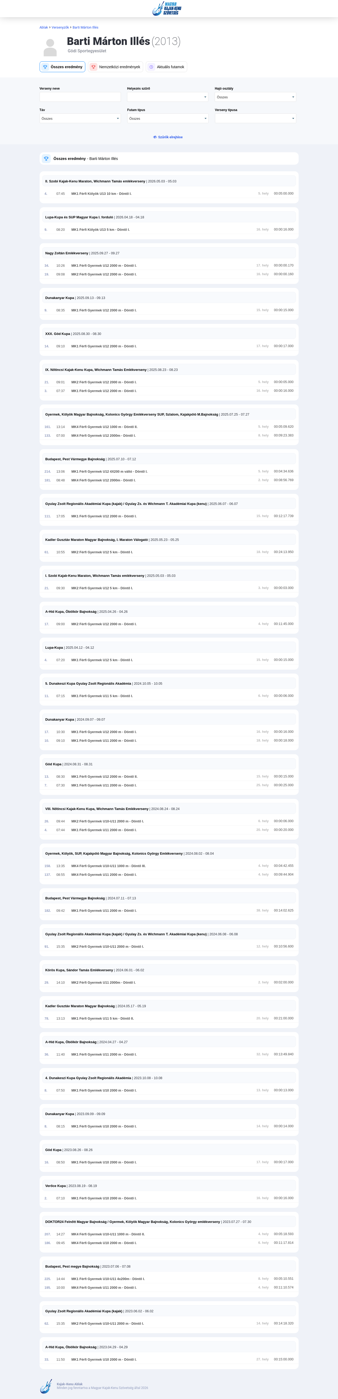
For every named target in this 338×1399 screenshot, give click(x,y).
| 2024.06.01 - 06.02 (128, 970)
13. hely (262, 1090)
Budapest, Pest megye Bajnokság (72, 1266)
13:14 (61, 427)
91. (47, 947)
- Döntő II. (129, 427)
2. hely (263, 480)
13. (47, 777)
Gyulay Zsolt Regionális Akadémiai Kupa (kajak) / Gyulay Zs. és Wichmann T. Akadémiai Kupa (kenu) (126, 504)
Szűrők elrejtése (170, 137)
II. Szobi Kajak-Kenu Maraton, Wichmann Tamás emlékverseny (95, 181)
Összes (222, 97)
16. (47, 1162)
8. (46, 1090)
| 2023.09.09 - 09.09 (89, 1114)
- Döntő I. (124, 194)
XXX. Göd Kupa (57, 334)
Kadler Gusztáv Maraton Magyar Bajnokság (80, 1006)
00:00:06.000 (284, 696)
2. (46, 1198)
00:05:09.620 (284, 427)
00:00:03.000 (284, 588)
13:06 (61, 471)
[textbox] (80, 97)
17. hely (262, 265)
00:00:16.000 (284, 229)
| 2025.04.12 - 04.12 (78, 648)
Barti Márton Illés (85, 27)
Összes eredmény (69, 159)
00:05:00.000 (284, 193)
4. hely (263, 624)
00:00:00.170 (284, 265)
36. (47, 1054)
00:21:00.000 (284, 1018)
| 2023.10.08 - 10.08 (146, 1078)
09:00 (61, 624)
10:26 (61, 266)
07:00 (61, 436)
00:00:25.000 (284, 785)
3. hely (263, 588)
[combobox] (255, 97)
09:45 (61, 1243)
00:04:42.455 (284, 866)
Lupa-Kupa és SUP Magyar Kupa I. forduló (79, 217)
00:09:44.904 (284, 874)
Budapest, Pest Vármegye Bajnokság (75, 459)
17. (47, 624)
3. (46, 391)
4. (46, 194)
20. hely (262, 830)
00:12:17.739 (284, 516)
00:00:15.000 (284, 310)
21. (47, 382)
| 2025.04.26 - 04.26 (112, 612)
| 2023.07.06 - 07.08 (114, 1266)
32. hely (262, 1054)
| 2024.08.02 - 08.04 (198, 853)
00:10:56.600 (284, 946)
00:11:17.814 (284, 1243)
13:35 (61, 866)
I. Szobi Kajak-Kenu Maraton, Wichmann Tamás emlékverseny (94, 576)
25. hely (262, 785)
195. (48, 1288)
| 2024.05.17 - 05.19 (130, 1006)
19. (47, 274)
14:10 (61, 982)
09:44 (61, 821)
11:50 (61, 1359)
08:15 (61, 1126)
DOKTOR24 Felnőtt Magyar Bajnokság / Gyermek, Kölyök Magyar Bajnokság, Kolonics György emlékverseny (132, 1222)
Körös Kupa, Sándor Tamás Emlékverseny (79, 970)
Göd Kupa (53, 764)
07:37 (61, 391)
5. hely (263, 193)
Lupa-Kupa (54, 648)
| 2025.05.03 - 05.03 (160, 576)
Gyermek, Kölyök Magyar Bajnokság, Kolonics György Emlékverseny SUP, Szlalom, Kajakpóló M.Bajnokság (131, 414)
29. (47, 982)
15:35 (61, 947)
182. (48, 911)
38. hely (262, 910)
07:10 (61, 1198)
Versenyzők (60, 27)
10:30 (61, 732)
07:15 (61, 696)
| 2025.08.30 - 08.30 (85, 334)
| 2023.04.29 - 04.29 (112, 1347)
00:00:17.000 (284, 346)
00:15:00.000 (284, 1359)
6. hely (263, 696)
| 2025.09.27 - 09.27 (103, 253)
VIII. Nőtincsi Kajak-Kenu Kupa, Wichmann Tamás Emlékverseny (97, 809)
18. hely (262, 552)
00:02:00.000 (284, 982)
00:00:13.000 (284, 1090)
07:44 (61, 830)
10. (47, 741)
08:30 (61, 777)
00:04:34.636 (284, 471)
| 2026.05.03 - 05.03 (160, 181)
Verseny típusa (226, 110)
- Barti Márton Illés (102, 159)
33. (47, 1359)
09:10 (61, 346)
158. (48, 866)
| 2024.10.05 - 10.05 (146, 683)
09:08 (61, 274)
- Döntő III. (136, 866)
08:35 (61, 310)
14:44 (61, 1279)
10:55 (61, 552)
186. (48, 1243)
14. (47, 346)
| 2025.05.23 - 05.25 (163, 540)
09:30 (61, 588)
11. (47, 696)
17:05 (61, 516)
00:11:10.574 (284, 1287)
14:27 (61, 1234)
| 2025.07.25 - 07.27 (233, 414)
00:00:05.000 (284, 382)
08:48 (61, 480)
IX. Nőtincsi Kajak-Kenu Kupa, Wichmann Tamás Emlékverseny (96, 370)
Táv (42, 110)
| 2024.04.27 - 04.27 (112, 1042)
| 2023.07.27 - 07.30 (235, 1222)
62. (47, 1324)
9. (46, 230)
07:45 (61, 194)
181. (48, 480)
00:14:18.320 (284, 1323)
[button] (62, 66)
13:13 (61, 1018)
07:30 (61, 785)
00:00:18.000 (284, 740)
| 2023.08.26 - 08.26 (77, 1150)
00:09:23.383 (284, 435)
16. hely (262, 229)
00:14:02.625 (284, 910)
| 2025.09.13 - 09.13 (89, 298)
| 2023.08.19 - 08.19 (81, 1186)
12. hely (262, 946)
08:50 (61, 1162)
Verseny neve (50, 88)
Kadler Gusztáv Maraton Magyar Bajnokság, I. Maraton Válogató (96, 540)
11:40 (61, 1054)
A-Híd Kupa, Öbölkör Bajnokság (71, 612)
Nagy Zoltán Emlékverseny (66, 253)
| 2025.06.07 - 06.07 (222, 504)
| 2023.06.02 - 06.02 (137, 1311)
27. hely (262, 1359)
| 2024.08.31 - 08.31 (77, 764)
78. (47, 1018)
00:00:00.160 (284, 274)
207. (48, 1234)
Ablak (44, 27)
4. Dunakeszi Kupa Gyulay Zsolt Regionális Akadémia (88, 1078)
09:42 (61, 911)
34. (47, 266)
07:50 (61, 1090)
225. (48, 1279)
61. (47, 552)
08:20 (61, 230)
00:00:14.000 (284, 1126)
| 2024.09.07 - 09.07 (89, 719)
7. (46, 785)
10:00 (61, 1288)
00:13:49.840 (284, 1054)
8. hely (263, 435)
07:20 (61, 660)
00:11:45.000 (284, 624)
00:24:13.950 (284, 552)
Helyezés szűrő (138, 88)
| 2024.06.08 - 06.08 (222, 934)
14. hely (262, 1126)
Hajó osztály (224, 88)
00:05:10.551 (284, 1279)
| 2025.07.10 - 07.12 (120, 459)
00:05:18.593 (284, 1234)
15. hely (262, 310)
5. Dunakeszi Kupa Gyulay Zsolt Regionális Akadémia (88, 683)
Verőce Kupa (55, 1186)
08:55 (61, 875)
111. (48, 516)
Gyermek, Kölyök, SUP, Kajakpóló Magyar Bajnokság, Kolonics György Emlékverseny (114, 853)
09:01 (61, 382)
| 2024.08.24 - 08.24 (164, 809)
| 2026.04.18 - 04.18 (128, 217)
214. (48, 471)
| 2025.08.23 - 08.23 (162, 370)
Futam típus (136, 110)
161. (48, 427)
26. (47, 821)
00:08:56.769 (284, 480)
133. (48, 436)
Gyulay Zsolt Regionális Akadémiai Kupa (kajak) (84, 1311)
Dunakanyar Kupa (59, 298)
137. (48, 875)
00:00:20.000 (284, 830)
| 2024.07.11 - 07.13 (120, 898)
